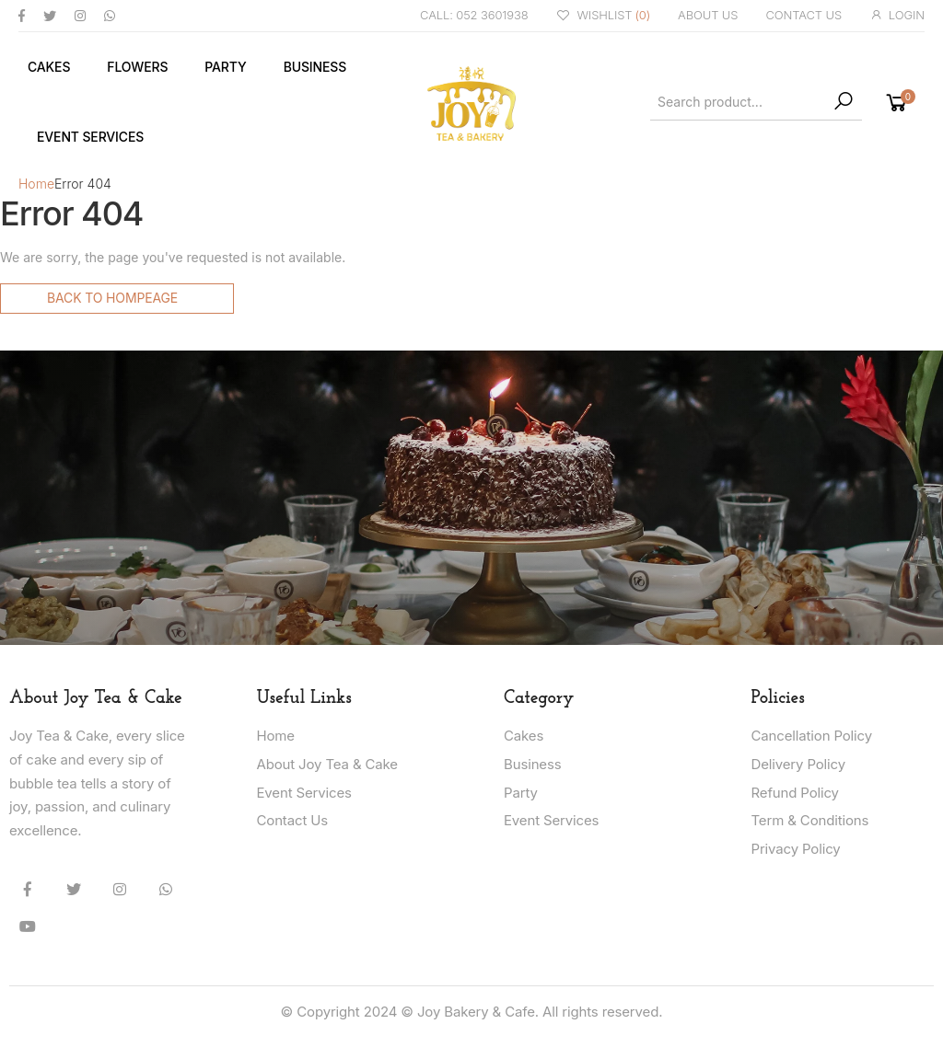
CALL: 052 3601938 (474, 14)
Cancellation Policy (811, 735)
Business (315, 67)
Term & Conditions (810, 820)
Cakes (49, 67)
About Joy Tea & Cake (327, 764)
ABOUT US (708, 14)
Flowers (137, 67)
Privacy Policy (796, 848)
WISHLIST (603, 16)
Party (225, 67)
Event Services (90, 136)
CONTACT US (803, 14)
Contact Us (293, 820)
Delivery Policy (798, 764)
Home (36, 183)
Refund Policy (795, 792)
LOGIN (897, 15)
